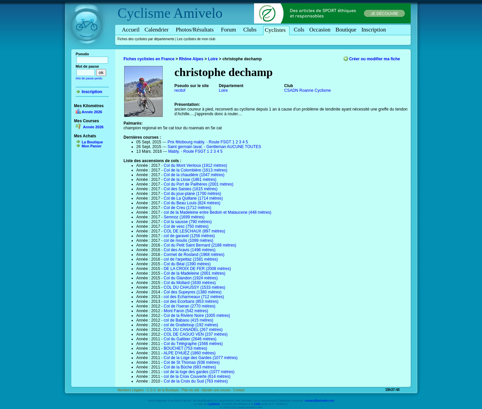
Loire (213, 59)
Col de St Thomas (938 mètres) (192, 362)
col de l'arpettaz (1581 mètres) (191, 259)
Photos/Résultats (196, 29)
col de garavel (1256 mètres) (189, 235)
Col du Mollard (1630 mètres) (190, 282)
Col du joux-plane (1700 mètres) (192, 193)
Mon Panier (91, 146)
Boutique (345, 29)
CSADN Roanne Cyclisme (307, 90)
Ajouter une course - (217, 390)
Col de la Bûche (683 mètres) (190, 367)
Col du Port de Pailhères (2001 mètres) (198, 184)
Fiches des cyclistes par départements (145, 39)
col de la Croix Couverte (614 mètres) (197, 376)
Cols (299, 29)
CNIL (257, 404)
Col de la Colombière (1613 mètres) (195, 170)
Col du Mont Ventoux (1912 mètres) (195, 165)
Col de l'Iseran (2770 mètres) (189, 306)
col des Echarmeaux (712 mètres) (194, 296)
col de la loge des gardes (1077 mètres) (199, 371)
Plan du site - (192, 390)
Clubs (251, 29)
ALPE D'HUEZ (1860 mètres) (189, 353)
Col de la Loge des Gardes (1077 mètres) (201, 357)
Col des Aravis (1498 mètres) (190, 250)
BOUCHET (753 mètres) (185, 348)
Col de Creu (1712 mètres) (187, 207)
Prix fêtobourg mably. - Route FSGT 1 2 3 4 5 (207, 142)
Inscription (374, 29)
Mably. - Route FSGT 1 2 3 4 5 (195, 151)
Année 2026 (92, 112)
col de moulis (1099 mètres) (188, 240)
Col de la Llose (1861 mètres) (190, 179)
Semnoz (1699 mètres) (184, 217)
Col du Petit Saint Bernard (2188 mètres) (200, 245)
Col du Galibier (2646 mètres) (190, 339)
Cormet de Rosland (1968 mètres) (194, 254)
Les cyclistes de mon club (196, 39)
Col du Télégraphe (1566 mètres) (193, 343)
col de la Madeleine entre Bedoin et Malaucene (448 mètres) (217, 212)
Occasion (319, 29)
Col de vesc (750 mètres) (186, 226)
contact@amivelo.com (319, 400)
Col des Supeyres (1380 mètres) (193, 292)
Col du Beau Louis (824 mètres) (192, 203)
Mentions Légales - (132, 390)
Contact (238, 390)
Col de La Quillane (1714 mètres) (193, 198)
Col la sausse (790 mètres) (188, 221)
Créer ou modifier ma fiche (374, 59)
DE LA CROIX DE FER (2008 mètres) (197, 268)
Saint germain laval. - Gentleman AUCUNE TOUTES (214, 146)
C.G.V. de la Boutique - (164, 390)
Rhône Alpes (191, 59)
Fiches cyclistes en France (149, 59)
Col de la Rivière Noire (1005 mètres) (197, 315)
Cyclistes (276, 30)
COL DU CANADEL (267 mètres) (193, 329)
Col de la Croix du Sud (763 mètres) (196, 381)
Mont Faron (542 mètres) (186, 311)
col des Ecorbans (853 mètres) (191, 301)
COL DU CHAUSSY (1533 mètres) (194, 287)
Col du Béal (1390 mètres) (187, 264)
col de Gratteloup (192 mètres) (191, 325)
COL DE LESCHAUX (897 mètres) (194, 231)
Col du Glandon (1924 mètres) (191, 278)
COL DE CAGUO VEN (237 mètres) (196, 334)
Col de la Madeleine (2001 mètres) (194, 273)
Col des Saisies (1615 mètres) (191, 189)
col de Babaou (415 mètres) (188, 320)
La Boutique (92, 142)
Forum (229, 29)
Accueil (131, 29)
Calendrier (158, 29)
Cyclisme (144, 13)
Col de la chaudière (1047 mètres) (194, 175)
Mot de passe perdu (89, 78)
